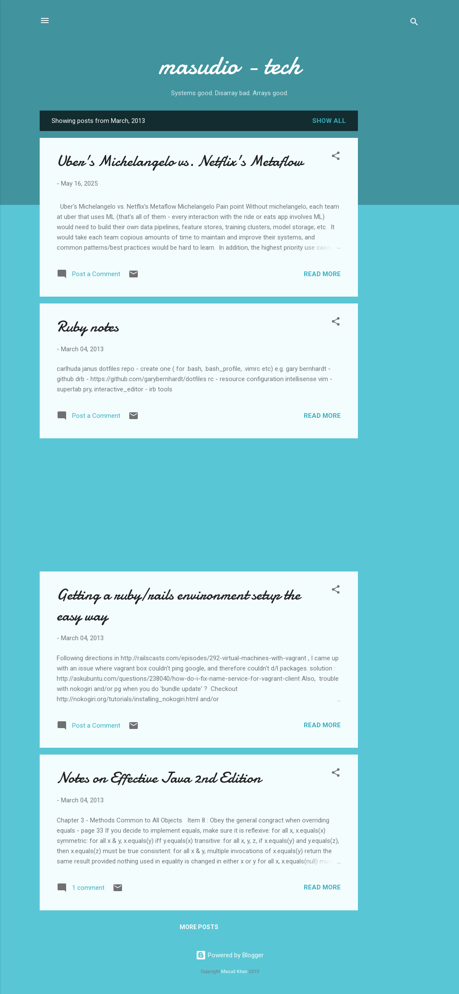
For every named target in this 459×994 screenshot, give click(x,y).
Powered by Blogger (230, 955)
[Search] (414, 23)
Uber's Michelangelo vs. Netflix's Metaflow (180, 161)
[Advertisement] (392, 245)
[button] (336, 157)
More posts (199, 927)
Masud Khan (234, 971)
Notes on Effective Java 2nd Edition (159, 777)
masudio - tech (229, 65)
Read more (322, 274)
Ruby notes (88, 326)
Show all (329, 121)
